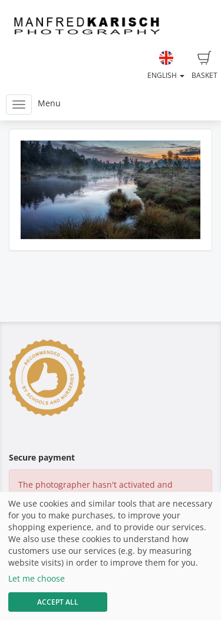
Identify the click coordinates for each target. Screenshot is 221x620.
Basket (204, 65)
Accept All (57, 602)
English (165, 65)
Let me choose (36, 578)
